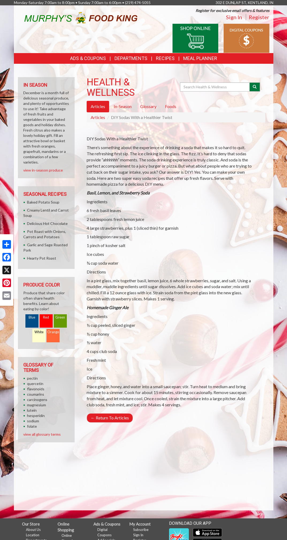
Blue (32, 317)
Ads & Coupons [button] (88, 58)
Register (259, 17)
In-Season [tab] (123, 106)
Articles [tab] (98, 106)
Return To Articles (110, 417)
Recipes (165, 58)
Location (32, 535)
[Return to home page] (81, 17)
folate (32, 426)
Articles (98, 117)
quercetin (35, 383)
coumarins (35, 394)
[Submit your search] (255, 87)
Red (46, 317)
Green (60, 317)
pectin (32, 378)
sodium (33, 421)
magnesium (36, 405)
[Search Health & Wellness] (215, 87)
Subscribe (140, 529)
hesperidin (36, 415)
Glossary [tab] (148, 106)
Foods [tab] (170, 106)
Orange (53, 332)
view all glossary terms (42, 434)
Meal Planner (200, 58)
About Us (33, 529)
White (39, 332)
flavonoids (35, 389)
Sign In (234, 17)
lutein (32, 410)
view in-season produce (43, 170)
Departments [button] (130, 58)
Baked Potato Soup (43, 202)
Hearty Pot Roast (41, 258)
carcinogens (37, 399)
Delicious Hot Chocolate (47, 223)
